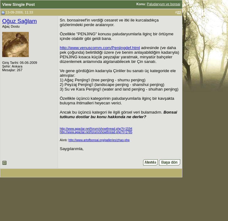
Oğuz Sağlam (19, 21)
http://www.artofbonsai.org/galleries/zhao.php (99, 140)
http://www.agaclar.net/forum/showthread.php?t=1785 (96, 132)
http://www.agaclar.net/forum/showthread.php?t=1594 (96, 128)
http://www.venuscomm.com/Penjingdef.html (100, 47)
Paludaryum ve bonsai (163, 4)
